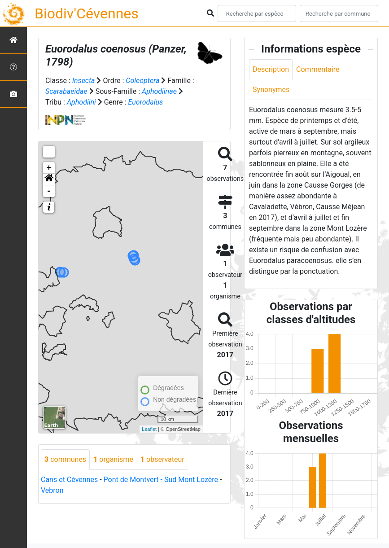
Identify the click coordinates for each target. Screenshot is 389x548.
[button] (49, 179)
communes (65, 459)
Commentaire (318, 69)
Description (271, 69)
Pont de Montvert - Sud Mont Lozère (161, 479)
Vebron (52, 490)
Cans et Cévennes (69, 479)
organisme (113, 459)
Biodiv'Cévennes (87, 13)
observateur (162, 459)
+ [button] (49, 167)
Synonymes (271, 89)
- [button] (49, 191)
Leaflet (149, 429)
